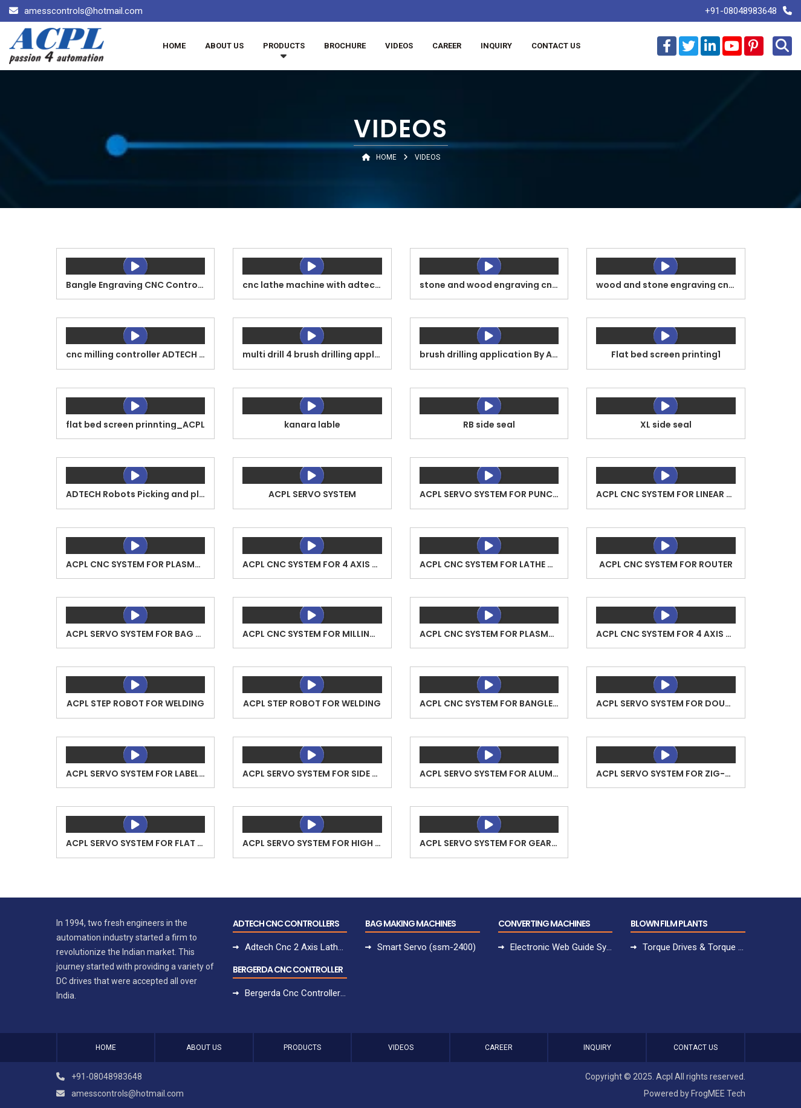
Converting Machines (544, 923)
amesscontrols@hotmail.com (83, 10)
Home (174, 45)
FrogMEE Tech (718, 1093)
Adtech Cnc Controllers (286, 923)
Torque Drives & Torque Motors (694, 947)
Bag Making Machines (410, 923)
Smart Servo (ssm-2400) (426, 947)
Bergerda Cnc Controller (288, 969)
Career (446, 45)
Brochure (345, 45)
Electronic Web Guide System (561, 947)
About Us (224, 45)
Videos (399, 45)
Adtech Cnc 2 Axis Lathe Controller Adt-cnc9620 (296, 947)
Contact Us (555, 45)
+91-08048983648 (741, 10)
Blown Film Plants (669, 923)
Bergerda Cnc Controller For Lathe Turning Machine (296, 993)
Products (284, 45)
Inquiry (496, 45)
